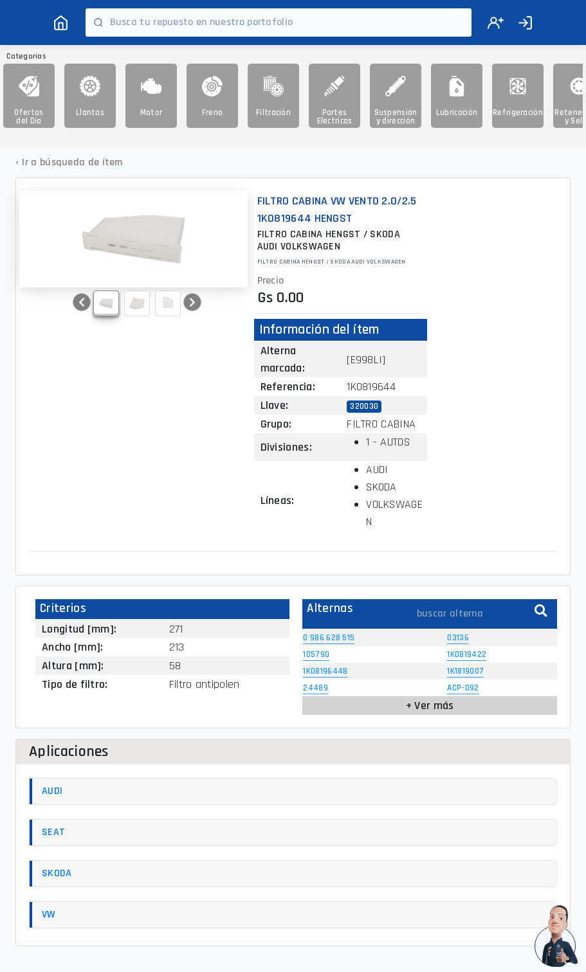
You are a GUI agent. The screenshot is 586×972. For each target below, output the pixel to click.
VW (49, 914)
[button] (82, 302)
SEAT (53, 832)
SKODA (57, 873)
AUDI (52, 791)
